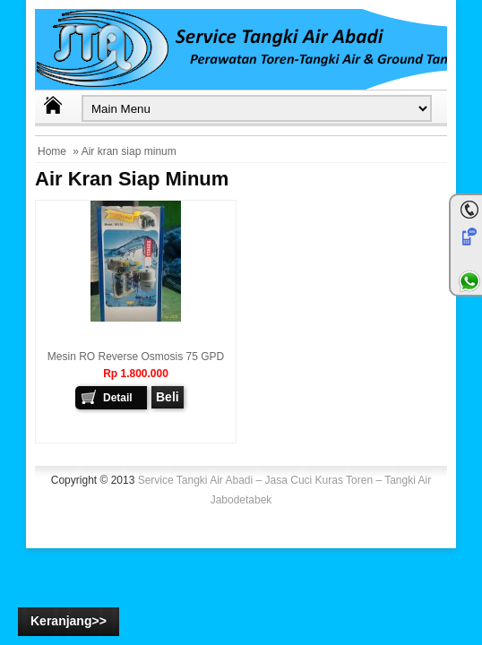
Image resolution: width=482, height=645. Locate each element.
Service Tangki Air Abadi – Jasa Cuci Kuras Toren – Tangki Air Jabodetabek (285, 490)
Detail (118, 397)
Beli (167, 397)
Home (52, 151)
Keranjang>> (68, 621)
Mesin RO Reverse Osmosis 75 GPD (135, 356)
